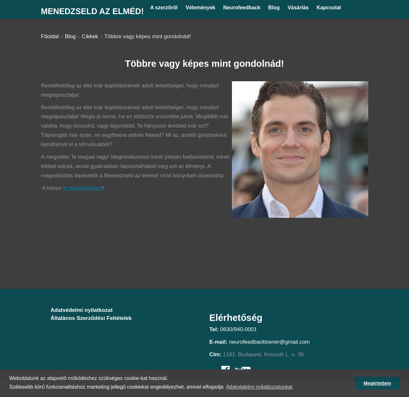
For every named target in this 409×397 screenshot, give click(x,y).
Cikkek (90, 36)
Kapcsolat (329, 7)
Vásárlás (298, 7)
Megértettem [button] (377, 383)
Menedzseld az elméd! (92, 11)
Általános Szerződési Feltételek (91, 318)
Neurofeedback (241, 7)
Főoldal (50, 36)
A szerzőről (164, 7)
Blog (274, 7)
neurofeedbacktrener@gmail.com (269, 342)
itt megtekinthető (83, 188)
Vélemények (201, 7)
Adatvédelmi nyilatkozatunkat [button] (259, 387)
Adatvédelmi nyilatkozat (82, 310)
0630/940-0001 (238, 329)
